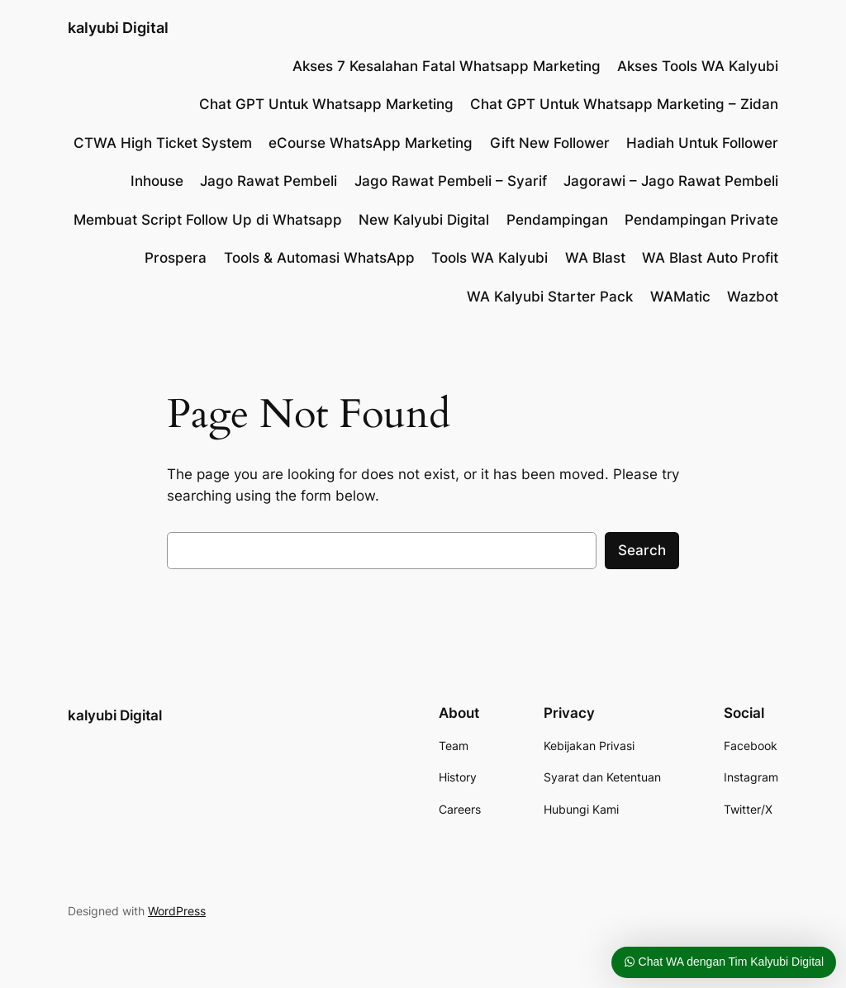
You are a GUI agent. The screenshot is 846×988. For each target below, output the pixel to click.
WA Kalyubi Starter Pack (550, 296)
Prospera (176, 257)
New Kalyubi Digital (424, 219)
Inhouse (157, 181)
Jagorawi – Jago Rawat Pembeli (670, 181)
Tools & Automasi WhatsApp (319, 257)
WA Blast (595, 257)
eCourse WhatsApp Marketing (371, 143)
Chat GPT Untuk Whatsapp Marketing (326, 104)
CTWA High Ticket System (163, 143)
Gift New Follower (550, 143)
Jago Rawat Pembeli (268, 181)
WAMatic (680, 296)
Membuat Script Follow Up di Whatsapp (208, 219)
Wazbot (752, 296)
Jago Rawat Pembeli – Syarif (450, 181)
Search (642, 550)
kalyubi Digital (118, 27)
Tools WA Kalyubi (489, 257)
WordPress (177, 911)
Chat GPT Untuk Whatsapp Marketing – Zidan (624, 104)
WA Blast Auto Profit (710, 257)
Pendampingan (557, 219)
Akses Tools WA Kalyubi (697, 66)
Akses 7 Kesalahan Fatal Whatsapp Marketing (446, 66)
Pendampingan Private (701, 219)
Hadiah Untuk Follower (702, 143)
